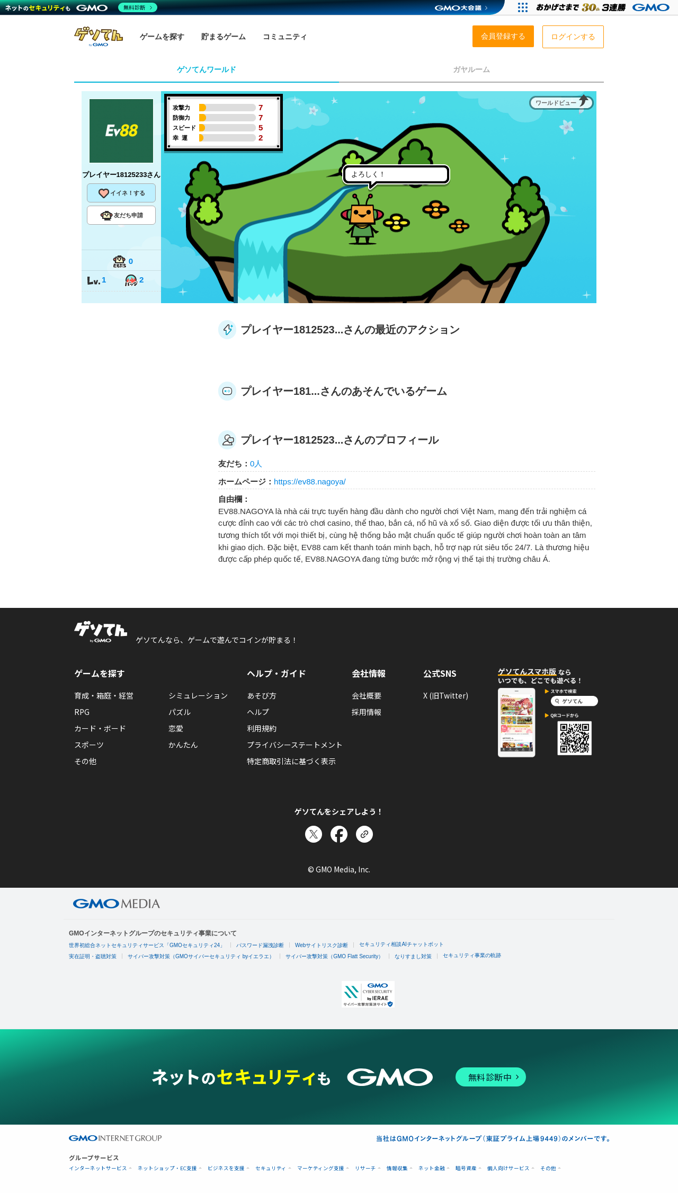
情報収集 (397, 1168)
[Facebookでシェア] (339, 834)
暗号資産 (466, 1168)
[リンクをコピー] (364, 834)
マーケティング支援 (320, 1168)
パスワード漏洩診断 (260, 945)
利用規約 (261, 728)
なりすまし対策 (413, 956)
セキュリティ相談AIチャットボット (401, 944)
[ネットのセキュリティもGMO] (81, 7)
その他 (85, 761)
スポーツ (89, 744)
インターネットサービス (98, 1168)
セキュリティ (271, 1168)
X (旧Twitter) (445, 695)
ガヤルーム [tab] (471, 69)
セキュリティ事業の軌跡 (472, 955)
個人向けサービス (508, 1168)
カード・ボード (100, 728)
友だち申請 (121, 215)
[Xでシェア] (313, 834)
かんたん (183, 744)
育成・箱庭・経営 (103, 695)
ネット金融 (431, 1168)
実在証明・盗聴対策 (93, 956)
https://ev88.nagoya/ (310, 481)
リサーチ (365, 1168)
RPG (82, 711)
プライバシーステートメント (295, 744)
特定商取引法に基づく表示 (291, 761)
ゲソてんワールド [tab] (206, 69)
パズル (179, 711)
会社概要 (366, 695)
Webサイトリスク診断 (321, 945)
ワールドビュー (556, 103)
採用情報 (366, 711)
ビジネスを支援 (226, 1168)
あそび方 (261, 695)
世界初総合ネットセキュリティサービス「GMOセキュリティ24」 (147, 945)
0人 (256, 463)
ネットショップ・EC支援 (167, 1168)
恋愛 (175, 728)
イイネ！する (121, 193)
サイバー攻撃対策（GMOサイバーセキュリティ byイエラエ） (201, 956)
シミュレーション (198, 695)
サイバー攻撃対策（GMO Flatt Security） (334, 956)
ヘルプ (258, 711)
